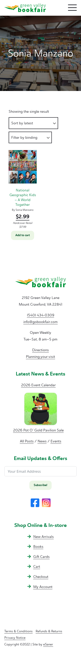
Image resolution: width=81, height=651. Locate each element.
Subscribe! (40, 485)
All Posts (27, 441)
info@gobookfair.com (40, 322)
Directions (40, 350)
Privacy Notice (14, 638)
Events (56, 441)
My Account (42, 587)
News (42, 441)
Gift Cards (41, 556)
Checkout (40, 576)
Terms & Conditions (18, 631)
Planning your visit (40, 356)
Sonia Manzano (24, 209)
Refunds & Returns (49, 631)
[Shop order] (33, 123)
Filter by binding (24, 137)
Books (38, 546)
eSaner (48, 644)
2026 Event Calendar (38, 385)
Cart (36, 566)
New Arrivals (43, 536)
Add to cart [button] (22, 235)
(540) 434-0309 (40, 315)
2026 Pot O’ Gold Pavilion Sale (38, 430)
